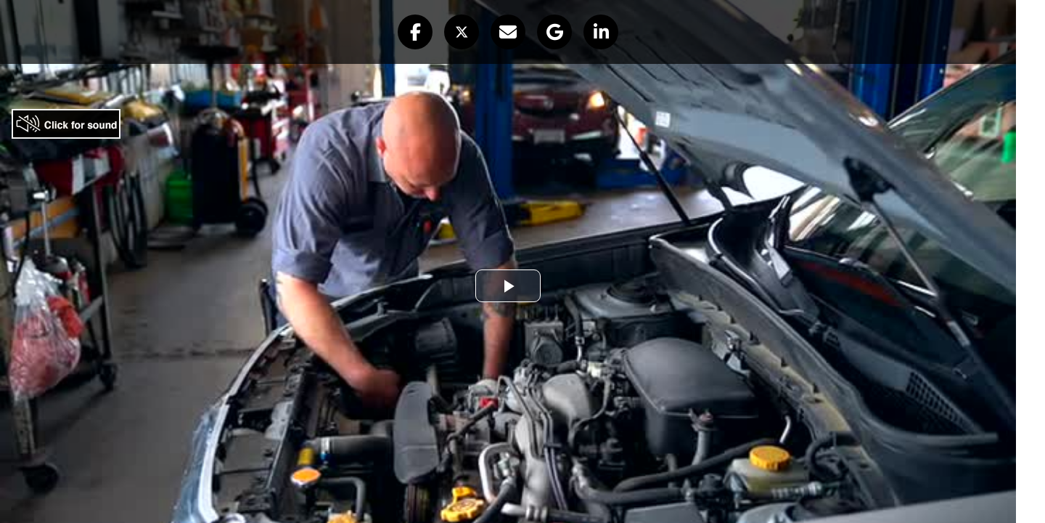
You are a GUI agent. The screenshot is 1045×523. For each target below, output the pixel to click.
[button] (415, 32)
